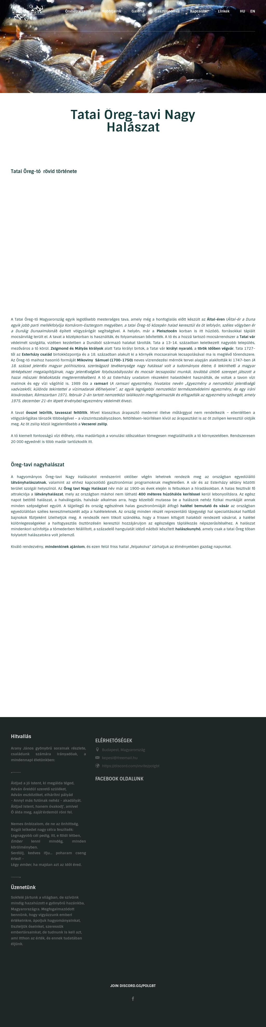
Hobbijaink (111, 11)
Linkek (224, 11)
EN (252, 11)
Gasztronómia (167, 11)
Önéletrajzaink (78, 11)
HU (242, 11)
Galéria (137, 11)
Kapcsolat (199, 11)
